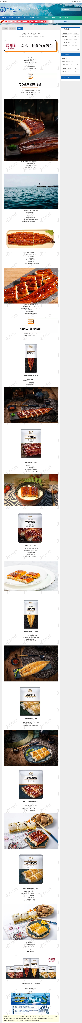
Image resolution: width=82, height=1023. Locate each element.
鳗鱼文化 (32, 18)
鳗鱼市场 (11, 18)
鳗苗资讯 (18, 18)
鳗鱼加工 (53, 18)
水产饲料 (60, 18)
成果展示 (20, 28)
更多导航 (67, 18)
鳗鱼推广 (39, 18)
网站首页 (4, 18)
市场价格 (25, 18)
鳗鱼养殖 (46, 18)
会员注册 (74, 1)
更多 (78, 49)
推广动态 (13, 28)
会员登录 (79, 1)
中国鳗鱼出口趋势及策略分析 (69, 61)
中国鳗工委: (67, 21)
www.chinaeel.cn (13, 1016)
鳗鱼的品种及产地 (66, 58)
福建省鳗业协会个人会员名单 (69, 71)
